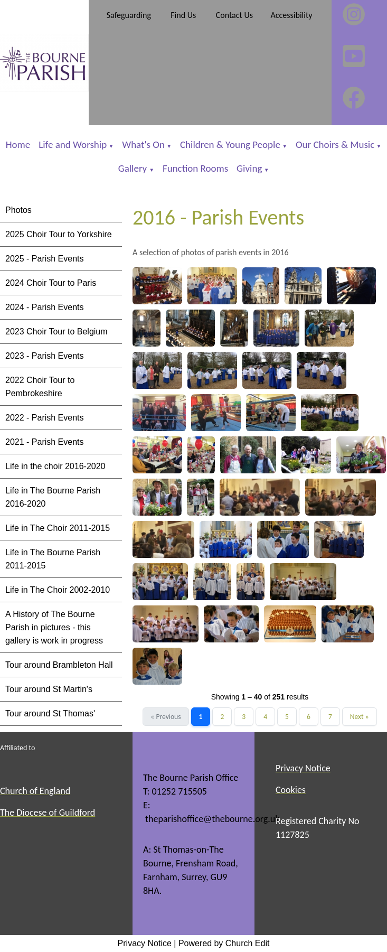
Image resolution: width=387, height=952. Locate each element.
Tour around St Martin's (48, 689)
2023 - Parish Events (44, 355)
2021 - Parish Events (44, 441)
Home (18, 144)
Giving (249, 168)
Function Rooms (195, 168)
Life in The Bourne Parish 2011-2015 (52, 559)
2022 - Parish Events (44, 417)
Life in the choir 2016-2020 (55, 466)
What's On (143, 144)
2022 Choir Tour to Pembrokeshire (39, 387)
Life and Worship (73, 144)
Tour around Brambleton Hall (59, 664)
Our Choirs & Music (335, 144)
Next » (359, 716)
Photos (18, 210)
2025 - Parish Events (44, 258)
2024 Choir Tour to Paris (50, 282)
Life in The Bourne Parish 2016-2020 (52, 497)
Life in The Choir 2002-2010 (57, 589)
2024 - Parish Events (44, 307)
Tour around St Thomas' (50, 713)
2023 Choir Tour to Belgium (56, 331)
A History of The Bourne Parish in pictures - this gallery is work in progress (54, 627)
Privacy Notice (145, 943)
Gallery (133, 168)
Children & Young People (230, 144)
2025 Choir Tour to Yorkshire (58, 234)
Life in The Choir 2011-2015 (57, 528)
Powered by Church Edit (224, 943)
